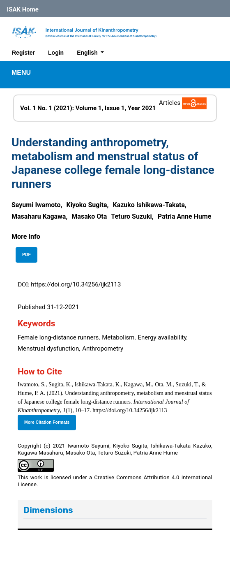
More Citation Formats (46, 422)
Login (56, 52)
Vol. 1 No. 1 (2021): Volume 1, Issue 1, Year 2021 (88, 108)
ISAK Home (23, 9)
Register (23, 52)
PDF (26, 254)
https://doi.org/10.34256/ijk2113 (76, 284)
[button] (26, 236)
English (93, 51)
